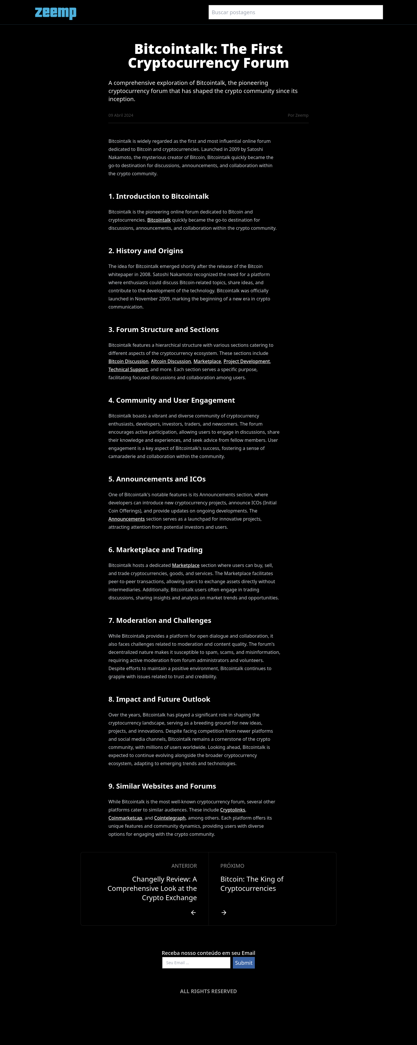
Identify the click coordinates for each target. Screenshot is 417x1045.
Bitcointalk (159, 220)
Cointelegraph (170, 818)
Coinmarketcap (125, 818)
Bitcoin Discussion (128, 361)
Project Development (247, 361)
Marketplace (207, 361)
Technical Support (128, 369)
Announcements (126, 519)
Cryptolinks (232, 810)
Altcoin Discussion (171, 361)
